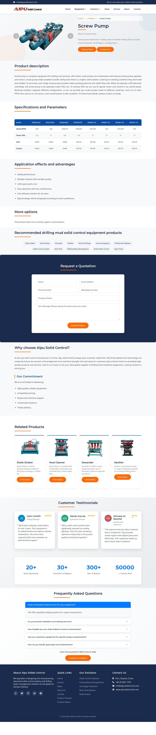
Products (91, 18)
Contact (137, 9)
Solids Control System (56, 250)
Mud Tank (76, 250)
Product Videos (63, 715)
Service (117, 9)
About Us (61, 703)
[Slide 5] (48, 51)
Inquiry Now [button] (87, 49)
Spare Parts (78, 257)
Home (67, 9)
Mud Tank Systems (87, 703)
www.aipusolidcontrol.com (127, 703)
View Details (25, 488)
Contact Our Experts (78, 671)
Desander (68, 243)
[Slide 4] (45, 51)
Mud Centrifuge (98, 243)
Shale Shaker (34, 243)
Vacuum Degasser (119, 243)
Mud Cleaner (51, 243)
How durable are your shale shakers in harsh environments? (56, 640)
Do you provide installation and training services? (51, 631)
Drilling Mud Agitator (31, 250)
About (126, 9)
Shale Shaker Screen (125, 250)
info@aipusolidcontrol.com (26, 2)
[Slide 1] (38, 51)
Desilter (82, 243)
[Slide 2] (41, 51)
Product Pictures (64, 711)
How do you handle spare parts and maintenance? (52, 657)
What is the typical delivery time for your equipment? (53, 613)
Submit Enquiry (78, 333)
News (107, 9)
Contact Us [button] (105, 49)
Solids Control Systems (89, 691)
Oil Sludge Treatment (88, 699)
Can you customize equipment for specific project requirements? (59, 649)
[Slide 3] (43, 51)
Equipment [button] (80, 9)
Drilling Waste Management (98, 250)
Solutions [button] (94, 9)
